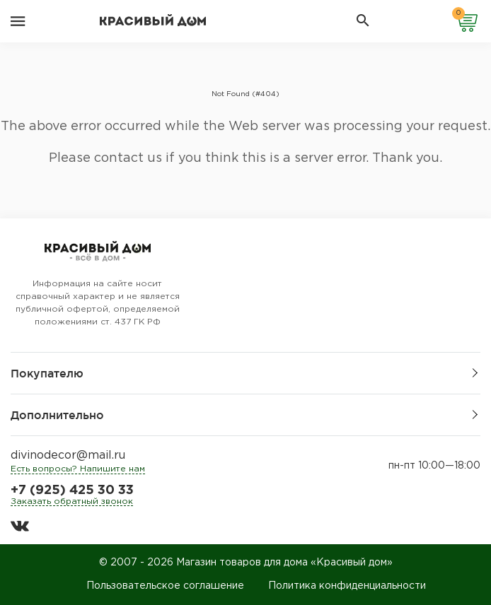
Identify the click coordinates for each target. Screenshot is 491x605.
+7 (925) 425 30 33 (72, 490)
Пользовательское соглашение (165, 586)
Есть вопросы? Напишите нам (78, 469)
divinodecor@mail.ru (68, 455)
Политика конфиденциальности (347, 586)
